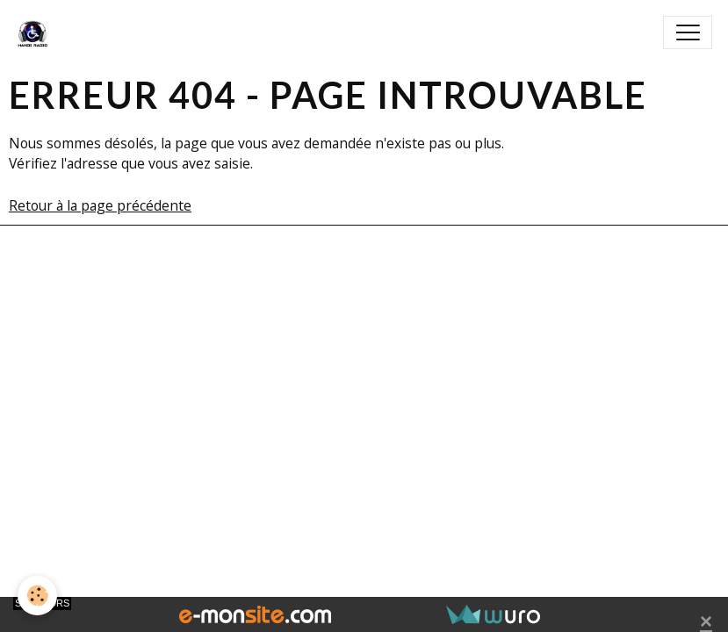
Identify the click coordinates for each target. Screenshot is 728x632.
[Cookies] (37, 595)
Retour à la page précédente (100, 205)
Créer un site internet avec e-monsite (233, 291)
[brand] (36, 32)
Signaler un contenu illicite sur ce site (497, 291)
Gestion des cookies (364, 375)
